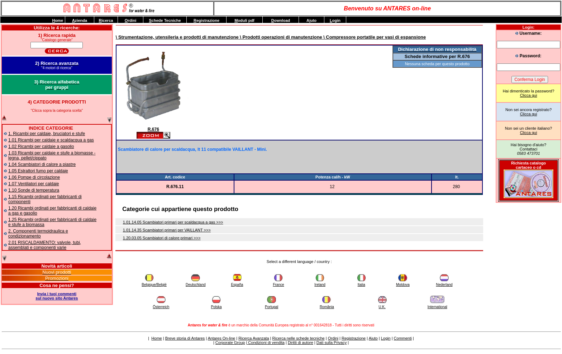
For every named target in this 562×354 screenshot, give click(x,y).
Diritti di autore (300, 342)
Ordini (333, 338)
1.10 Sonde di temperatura (33, 190)
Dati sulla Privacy (331, 342)
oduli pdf (244, 20)
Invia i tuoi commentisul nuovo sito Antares (56, 296)
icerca (106, 20)
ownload (280, 20)
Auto (311, 20)
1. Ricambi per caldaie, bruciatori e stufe (46, 133)
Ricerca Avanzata (253, 338)
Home (156, 338)
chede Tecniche (165, 20)
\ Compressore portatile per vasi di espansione (374, 37)
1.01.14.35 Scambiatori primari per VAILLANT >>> (167, 230)
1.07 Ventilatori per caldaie (33, 183)
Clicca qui (528, 95)
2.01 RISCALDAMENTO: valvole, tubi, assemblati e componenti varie (44, 245)
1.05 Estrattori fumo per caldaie (38, 170)
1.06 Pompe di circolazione (34, 177)
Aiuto (373, 338)
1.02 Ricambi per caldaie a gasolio (41, 146)
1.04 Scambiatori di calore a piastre (42, 164)
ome (57, 20)
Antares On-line (221, 338)
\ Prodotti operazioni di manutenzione (280, 37)
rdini (130, 20)
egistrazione (206, 20)
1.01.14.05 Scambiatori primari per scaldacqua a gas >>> (173, 222)
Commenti (403, 338)
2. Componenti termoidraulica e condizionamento (38, 234)
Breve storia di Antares (185, 338)
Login (386, 338)
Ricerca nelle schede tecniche (298, 338)
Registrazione (354, 338)
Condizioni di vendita (266, 342)
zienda (79, 20)
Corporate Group (230, 342)
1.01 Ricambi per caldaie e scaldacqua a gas (51, 140)
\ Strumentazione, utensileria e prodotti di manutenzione (177, 37)
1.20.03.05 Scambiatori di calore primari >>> (162, 238)
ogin (335, 20)
